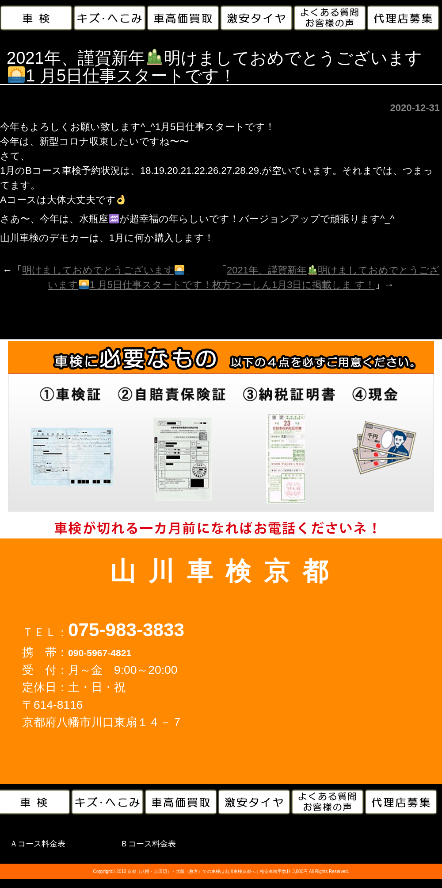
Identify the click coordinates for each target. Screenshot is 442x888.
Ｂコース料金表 (148, 843)
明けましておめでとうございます (103, 270)
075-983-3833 (126, 629)
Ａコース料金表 (37, 843)
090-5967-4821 (99, 653)
